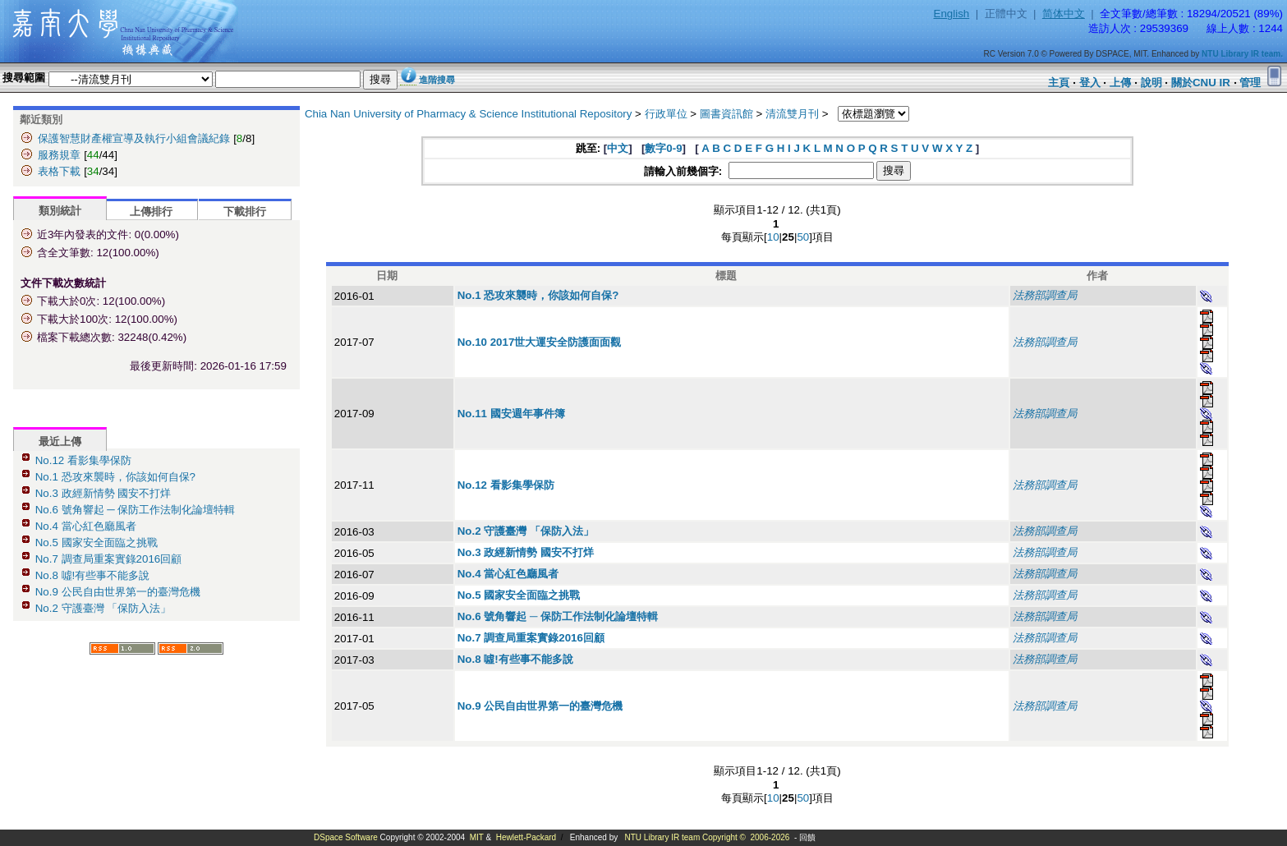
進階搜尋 (437, 80)
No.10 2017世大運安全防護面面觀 (539, 342)
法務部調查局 (1045, 295)
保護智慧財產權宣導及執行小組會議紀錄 (134, 138)
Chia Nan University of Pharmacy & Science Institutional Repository (468, 114)
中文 (617, 148)
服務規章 (59, 155)
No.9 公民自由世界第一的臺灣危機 (117, 592)
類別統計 (60, 211)
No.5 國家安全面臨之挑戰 (96, 542)
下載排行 (244, 211)
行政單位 (666, 114)
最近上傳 (60, 441)
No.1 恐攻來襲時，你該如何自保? (115, 477)
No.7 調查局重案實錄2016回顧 (108, 559)
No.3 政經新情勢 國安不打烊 (103, 493)
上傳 (1120, 82)
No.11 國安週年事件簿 (511, 413)
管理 (1250, 82)
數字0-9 (663, 148)
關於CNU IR (1200, 82)
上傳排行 (151, 211)
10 (773, 237)
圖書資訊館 (726, 114)
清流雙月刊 (792, 114)
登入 (1090, 82)
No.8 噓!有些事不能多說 (92, 575)
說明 (1151, 82)
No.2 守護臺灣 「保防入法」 (103, 608)
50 (803, 237)
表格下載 (59, 171)
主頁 (1058, 82)
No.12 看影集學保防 (83, 460)
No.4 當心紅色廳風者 (85, 526)
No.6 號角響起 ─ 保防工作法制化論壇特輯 (135, 509)
